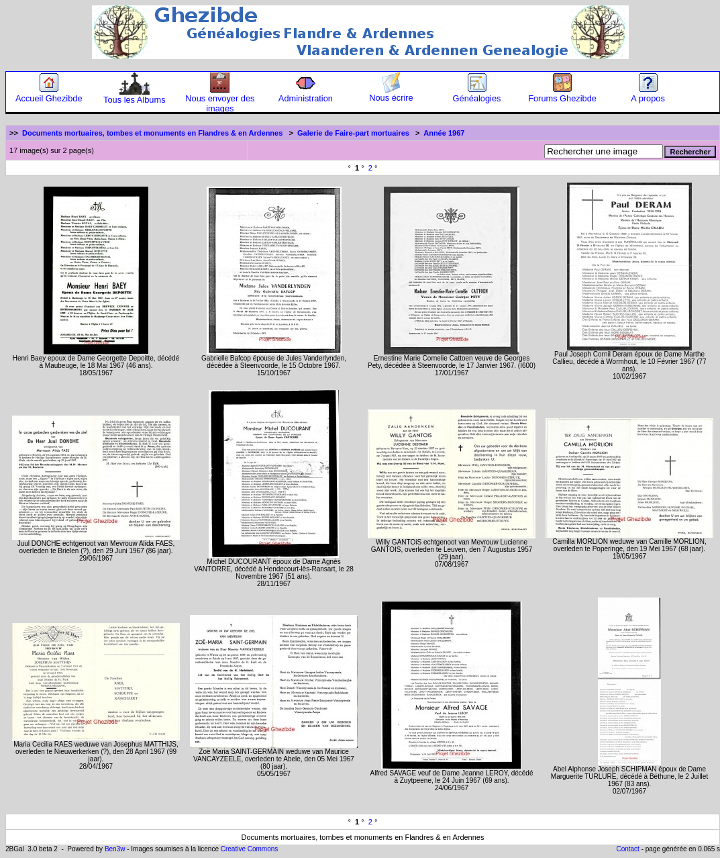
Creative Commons (249, 849)
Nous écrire (391, 94)
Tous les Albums (134, 96)
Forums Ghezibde (562, 94)
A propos (648, 94)
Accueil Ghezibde (49, 94)
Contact (627, 849)
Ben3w (115, 849)
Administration (305, 94)
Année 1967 (443, 133)
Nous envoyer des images (219, 99)
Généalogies (477, 94)
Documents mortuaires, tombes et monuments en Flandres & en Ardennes (152, 133)
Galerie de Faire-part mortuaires (353, 133)
